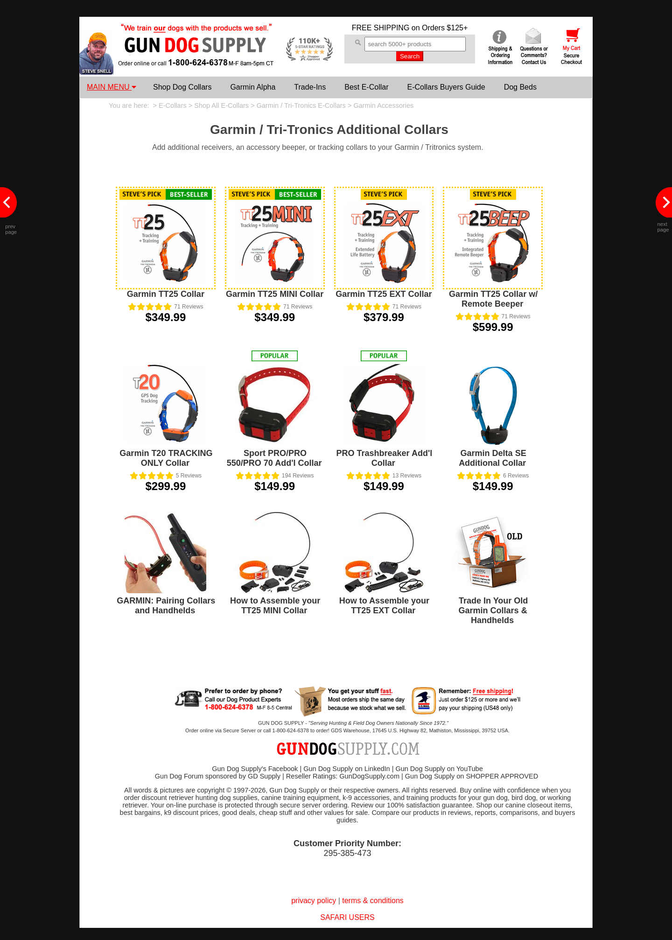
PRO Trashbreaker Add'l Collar (384, 458)
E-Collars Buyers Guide (446, 87)
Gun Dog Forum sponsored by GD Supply (217, 776)
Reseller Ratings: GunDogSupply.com (342, 776)
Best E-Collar (366, 87)
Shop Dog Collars (182, 87)
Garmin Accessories (383, 105)
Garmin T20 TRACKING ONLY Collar (165, 458)
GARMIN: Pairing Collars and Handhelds (166, 605)
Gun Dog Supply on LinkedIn (346, 768)
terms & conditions (373, 901)
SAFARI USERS (347, 917)
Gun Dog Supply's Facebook (255, 768)
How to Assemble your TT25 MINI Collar (275, 605)
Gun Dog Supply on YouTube (439, 768)
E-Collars (173, 105)
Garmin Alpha (252, 87)
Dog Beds (520, 87)
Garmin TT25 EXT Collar (384, 294)
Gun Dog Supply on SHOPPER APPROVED (471, 776)
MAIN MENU (111, 87)
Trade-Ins (310, 87)
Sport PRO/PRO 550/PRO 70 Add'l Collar (274, 458)
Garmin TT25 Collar (165, 294)
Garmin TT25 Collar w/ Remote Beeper (493, 299)
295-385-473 (347, 853)
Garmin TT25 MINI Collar (274, 294)
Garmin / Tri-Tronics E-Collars (301, 105)
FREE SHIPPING (381, 28)
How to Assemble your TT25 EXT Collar (384, 605)
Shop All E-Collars (221, 105)
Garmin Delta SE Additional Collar (492, 458)
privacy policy (313, 901)
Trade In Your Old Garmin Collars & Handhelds (493, 610)
